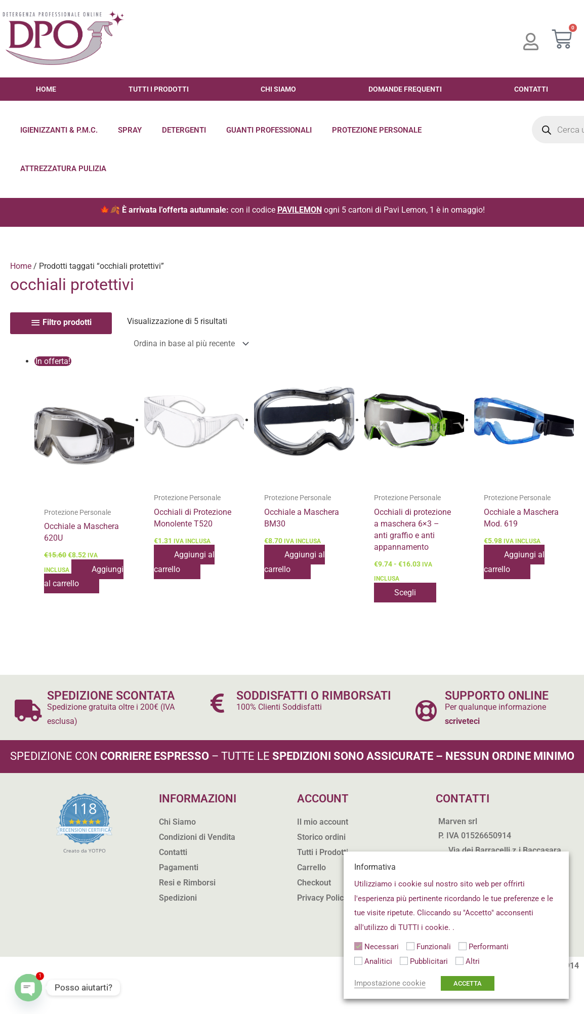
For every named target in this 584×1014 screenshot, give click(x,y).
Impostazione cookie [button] (390, 983)
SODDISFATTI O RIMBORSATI (313, 696)
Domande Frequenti (405, 89)
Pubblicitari (429, 961)
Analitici (378, 961)
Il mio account (322, 822)
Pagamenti (178, 867)
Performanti (489, 946)
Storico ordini (321, 837)
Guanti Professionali (269, 130)
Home (46, 89)
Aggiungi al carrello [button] (83, 576)
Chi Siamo (278, 89)
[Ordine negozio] (189, 343)
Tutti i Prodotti (159, 89)
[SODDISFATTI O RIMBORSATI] (217, 703)
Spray (130, 130)
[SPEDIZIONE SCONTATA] (28, 710)
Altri (473, 961)
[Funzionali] (410, 946)
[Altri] (459, 961)
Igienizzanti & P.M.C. (59, 130)
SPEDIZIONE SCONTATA (111, 696)
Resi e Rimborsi (187, 882)
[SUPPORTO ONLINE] (426, 710)
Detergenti (184, 130)
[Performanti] (462, 946)
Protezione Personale (377, 130)
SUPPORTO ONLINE (497, 696)
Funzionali (433, 946)
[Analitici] (358, 961)
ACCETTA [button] (467, 983)
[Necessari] (358, 946)
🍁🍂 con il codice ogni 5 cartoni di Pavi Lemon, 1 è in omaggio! (292, 210)
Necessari (381, 946)
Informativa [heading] (375, 867)
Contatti (531, 89)
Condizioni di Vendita (197, 837)
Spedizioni (178, 898)
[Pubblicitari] (404, 961)
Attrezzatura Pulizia (63, 168)
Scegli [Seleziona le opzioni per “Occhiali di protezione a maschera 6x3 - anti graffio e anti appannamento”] (405, 592)
